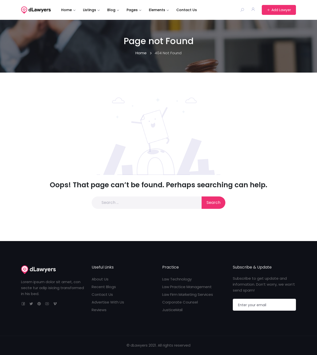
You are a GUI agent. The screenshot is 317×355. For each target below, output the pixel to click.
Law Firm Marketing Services (187, 294)
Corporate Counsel (180, 302)
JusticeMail (172, 309)
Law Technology (177, 279)
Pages (132, 9)
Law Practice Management (187, 286)
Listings (89, 9)
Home (66, 9)
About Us (100, 279)
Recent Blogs (104, 286)
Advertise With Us (108, 302)
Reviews (99, 309)
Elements (157, 9)
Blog (111, 9)
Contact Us (186, 9)
